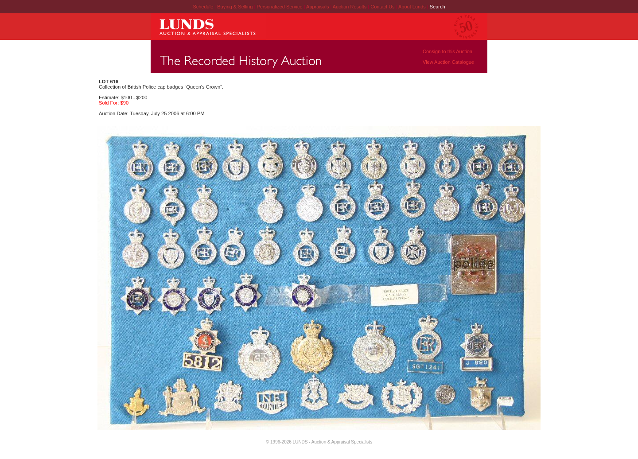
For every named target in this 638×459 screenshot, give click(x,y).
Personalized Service (280, 6)
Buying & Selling (235, 6)
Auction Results (350, 6)
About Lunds (412, 6)
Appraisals (318, 6)
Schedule (203, 6)
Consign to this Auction (447, 51)
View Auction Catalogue (448, 62)
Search (437, 6)
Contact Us (382, 6)
